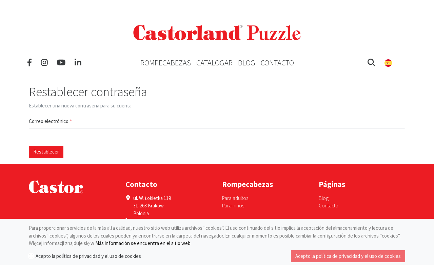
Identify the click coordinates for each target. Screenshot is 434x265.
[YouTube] (61, 62)
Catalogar (214, 62)
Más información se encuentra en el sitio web (143, 243)
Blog (246, 62)
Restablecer (46, 151)
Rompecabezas (165, 62)
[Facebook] (29, 62)
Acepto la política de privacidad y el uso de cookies (88, 256)
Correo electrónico (48, 121)
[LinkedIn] (78, 62)
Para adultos (235, 198)
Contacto (277, 62)
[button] (371, 62)
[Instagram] (44, 62)
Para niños (233, 205)
